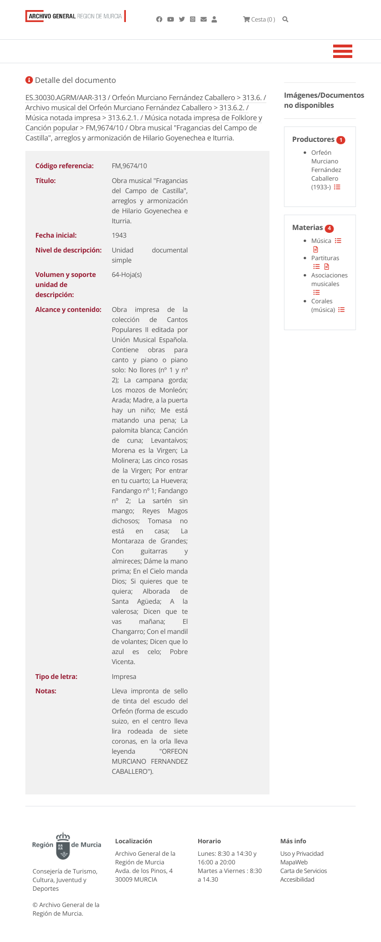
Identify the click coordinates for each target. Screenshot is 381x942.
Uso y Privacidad (302, 853)
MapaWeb (294, 862)
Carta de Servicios (303, 870)
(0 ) (259, 19)
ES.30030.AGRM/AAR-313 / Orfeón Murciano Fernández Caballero (130, 98)
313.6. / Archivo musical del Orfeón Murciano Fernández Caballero (145, 103)
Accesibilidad (297, 879)
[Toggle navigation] (354, 51)
